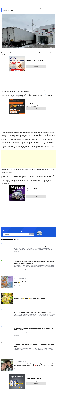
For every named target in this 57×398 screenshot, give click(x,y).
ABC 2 (41, 142)
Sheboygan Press (46, 94)
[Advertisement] (28, 159)
